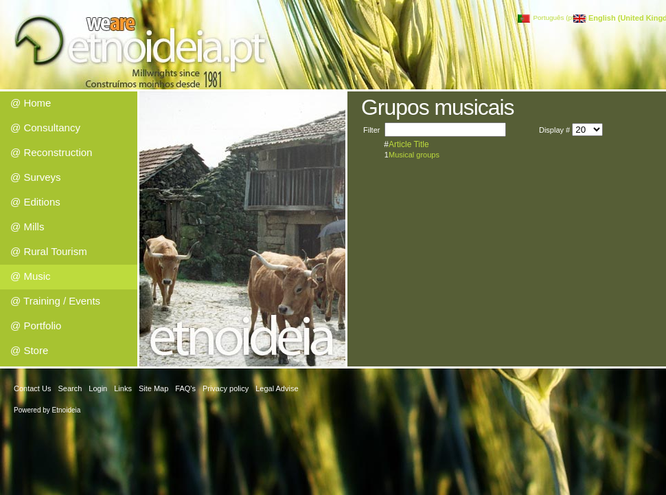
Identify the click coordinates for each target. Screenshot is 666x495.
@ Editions (35, 202)
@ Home (30, 103)
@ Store (29, 350)
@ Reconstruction (51, 152)
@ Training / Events (55, 301)
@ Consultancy (45, 127)
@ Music (30, 276)
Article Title (409, 144)
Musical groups (414, 155)
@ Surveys (35, 177)
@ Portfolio (35, 325)
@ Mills (27, 226)
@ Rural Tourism (48, 251)
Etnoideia (66, 410)
